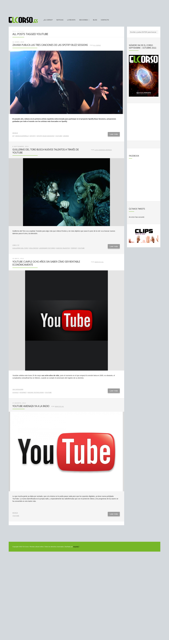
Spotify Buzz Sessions (45, 136)
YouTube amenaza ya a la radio (30, 406)
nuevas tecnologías (36, 392)
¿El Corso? (48, 20)
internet (23, 392)
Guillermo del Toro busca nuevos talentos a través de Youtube (45, 151)
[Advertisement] (84, 7)
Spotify (33, 136)
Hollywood (33, 248)
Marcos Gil (99, 262)
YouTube (58, 136)
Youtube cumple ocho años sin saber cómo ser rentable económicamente (46, 263)
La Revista (71, 20)
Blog (95, 20)
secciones (83, 20)
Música (15, 133)
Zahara (66, 136)
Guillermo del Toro (20, 248)
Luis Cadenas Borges (103, 150)
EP (13, 136)
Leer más (114, 134)
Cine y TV (15, 245)
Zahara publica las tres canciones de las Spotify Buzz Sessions (50, 45)
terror (74, 248)
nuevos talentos (63, 248)
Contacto (105, 20)
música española (22, 136)
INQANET (76, 546)
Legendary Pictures (47, 248)
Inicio (14, 31)
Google (15, 392)
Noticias (59, 20)
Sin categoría (17, 389)
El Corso (97, 45)
